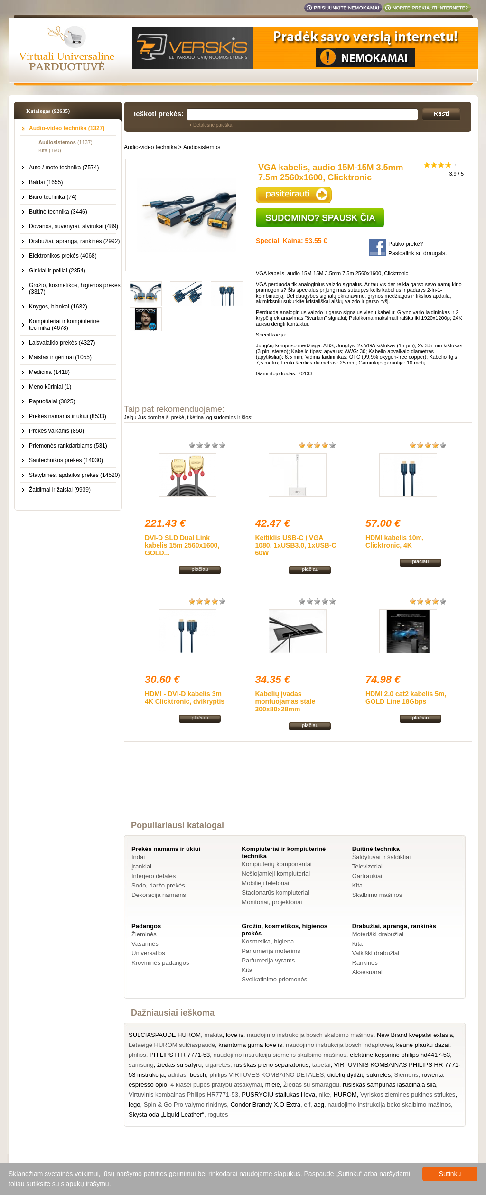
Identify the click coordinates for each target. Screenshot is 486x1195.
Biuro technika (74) (53, 197)
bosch (198, 1074)
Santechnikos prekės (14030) (66, 460)
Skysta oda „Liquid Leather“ (166, 1114)
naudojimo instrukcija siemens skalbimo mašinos (280, 1054)
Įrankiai (141, 866)
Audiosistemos (201, 147)
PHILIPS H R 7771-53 (180, 1054)
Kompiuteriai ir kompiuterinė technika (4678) (64, 324)
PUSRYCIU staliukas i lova (278, 1094)
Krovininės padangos (160, 962)
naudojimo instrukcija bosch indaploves (339, 1044)
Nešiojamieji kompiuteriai (276, 873)
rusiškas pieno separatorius (271, 1064)
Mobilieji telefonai (265, 883)
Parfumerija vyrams (268, 960)
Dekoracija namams (158, 894)
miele (272, 1084)
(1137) (65, 142)
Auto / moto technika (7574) (64, 167)
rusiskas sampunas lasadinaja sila (389, 1084)
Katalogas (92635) (48, 111)
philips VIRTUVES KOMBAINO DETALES (267, 1074)
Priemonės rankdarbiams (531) (68, 445)
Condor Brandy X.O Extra (265, 1104)
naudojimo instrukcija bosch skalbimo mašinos (310, 1034)
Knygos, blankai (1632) (58, 306)
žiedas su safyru (179, 1064)
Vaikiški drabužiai (375, 953)
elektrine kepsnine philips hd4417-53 (400, 1054)
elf (307, 1104)
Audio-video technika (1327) (66, 128)
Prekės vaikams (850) (56, 431)
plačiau (200, 569)
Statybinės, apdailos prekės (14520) (74, 475)
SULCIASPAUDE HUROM (165, 1034)
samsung (141, 1064)
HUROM (345, 1094)
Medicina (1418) (49, 372)
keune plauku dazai (422, 1044)
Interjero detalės (153, 875)
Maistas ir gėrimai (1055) (60, 357)
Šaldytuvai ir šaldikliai (381, 856)
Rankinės (365, 962)
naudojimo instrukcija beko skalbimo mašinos (389, 1104)
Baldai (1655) (46, 182)
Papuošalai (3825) (52, 401)
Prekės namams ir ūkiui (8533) (67, 416)
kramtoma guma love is (250, 1044)
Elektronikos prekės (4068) (63, 255)
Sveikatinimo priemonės (274, 979)
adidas (177, 1074)
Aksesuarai (367, 972)
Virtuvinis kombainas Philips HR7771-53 (183, 1094)
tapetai (321, 1064)
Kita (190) (49, 150)
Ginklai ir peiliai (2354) (57, 270)
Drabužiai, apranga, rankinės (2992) (74, 241)
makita (213, 1034)
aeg (319, 1104)
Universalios (148, 953)
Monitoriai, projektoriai (272, 902)
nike (324, 1094)
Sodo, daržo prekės (158, 885)
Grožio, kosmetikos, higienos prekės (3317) (75, 288)
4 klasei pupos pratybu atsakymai (216, 1084)
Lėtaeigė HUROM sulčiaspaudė (172, 1044)
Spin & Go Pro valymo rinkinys (185, 1104)
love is (234, 1034)
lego (134, 1104)
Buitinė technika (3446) (58, 211)
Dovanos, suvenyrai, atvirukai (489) (73, 226)
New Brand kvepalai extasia (415, 1034)
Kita (357, 885)
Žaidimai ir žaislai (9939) (60, 489)
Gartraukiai (367, 875)
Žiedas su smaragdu (311, 1084)
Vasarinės (145, 943)
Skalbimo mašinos (377, 894)
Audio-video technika (150, 147)
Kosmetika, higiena (268, 941)
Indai (138, 856)
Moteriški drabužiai (377, 934)
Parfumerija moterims (271, 950)
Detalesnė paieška (212, 125)
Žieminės (144, 934)
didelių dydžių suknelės (359, 1074)
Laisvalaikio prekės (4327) (62, 342)
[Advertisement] (298, 789)
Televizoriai (367, 866)
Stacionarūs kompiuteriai (275, 892)
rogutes (217, 1114)
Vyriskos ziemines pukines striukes (407, 1094)
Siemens (406, 1074)
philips (137, 1054)
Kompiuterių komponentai (276, 864)
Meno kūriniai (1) (50, 386)
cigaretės (217, 1064)
